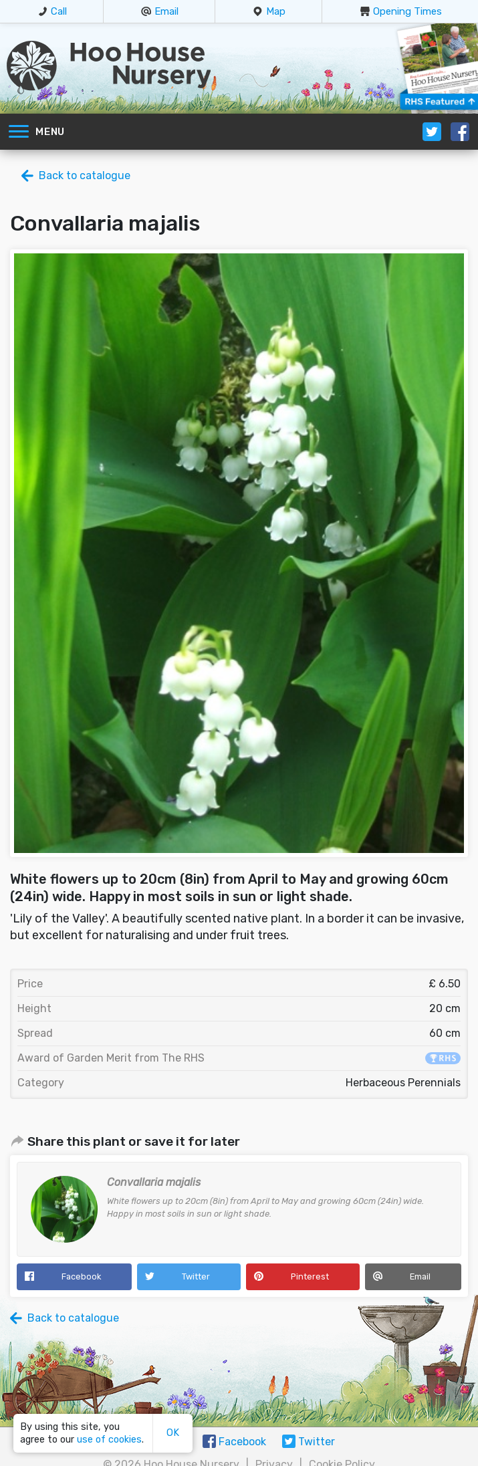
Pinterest (310, 1276)
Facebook (81, 1276)
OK (172, 1433)
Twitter (196, 1276)
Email (166, 11)
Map (275, 11)
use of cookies (109, 1439)
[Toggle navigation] (19, 131)
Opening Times (407, 11)
